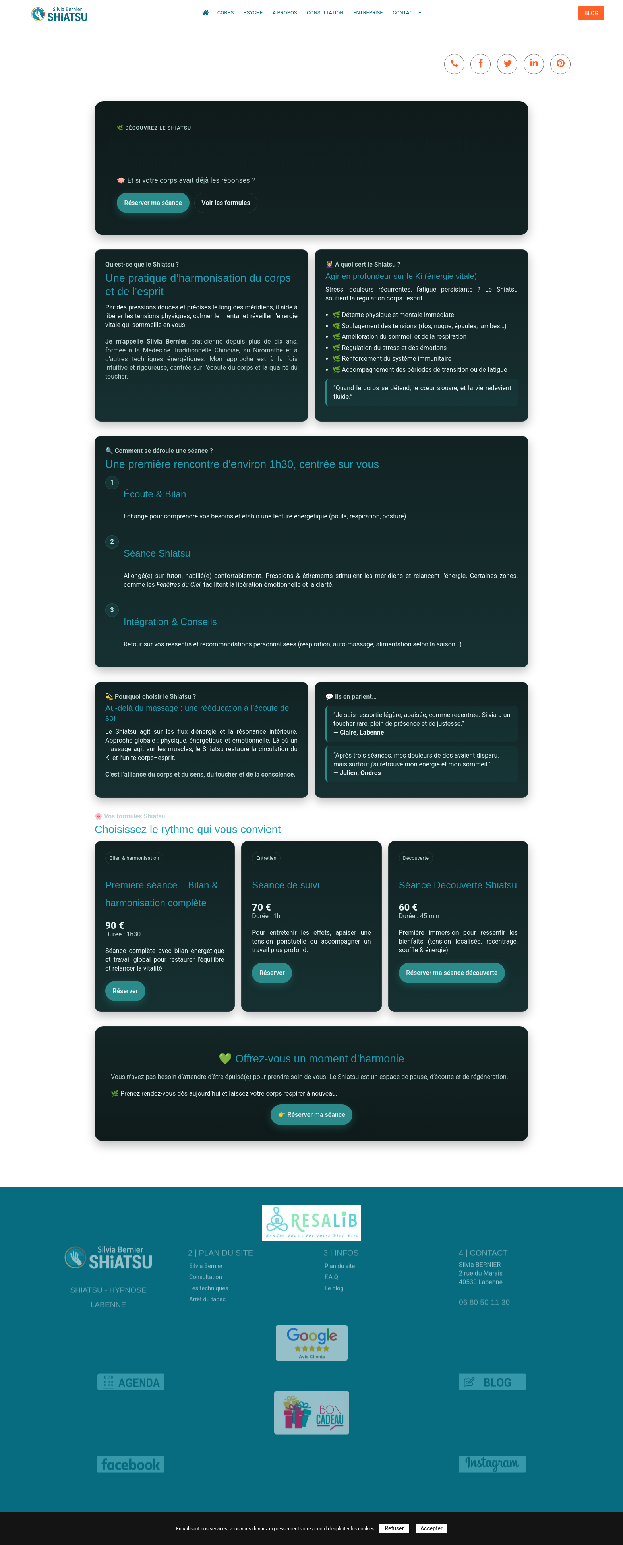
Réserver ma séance (153, 202)
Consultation (326, 12)
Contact (407, 12)
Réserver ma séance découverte (451, 973)
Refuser (394, 1528)
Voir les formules (225, 202)
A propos (285, 12)
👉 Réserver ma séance (311, 1114)
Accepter (431, 1528)
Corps (226, 12)
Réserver (125, 990)
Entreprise (368, 12)
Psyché (254, 12)
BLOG (591, 13)
